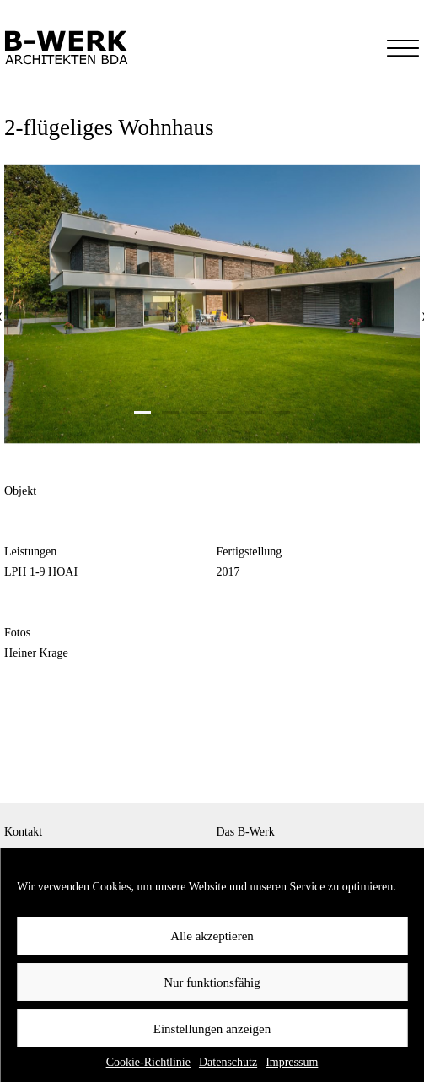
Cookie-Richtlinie (148, 1062)
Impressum (292, 1062)
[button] (143, 412)
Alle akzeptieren (212, 936)
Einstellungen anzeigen (212, 1029)
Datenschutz (228, 1062)
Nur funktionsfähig (212, 982)
